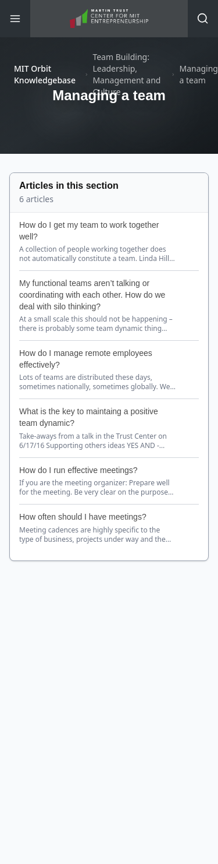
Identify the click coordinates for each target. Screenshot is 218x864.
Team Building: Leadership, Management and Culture (126, 74)
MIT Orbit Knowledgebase (45, 74)
